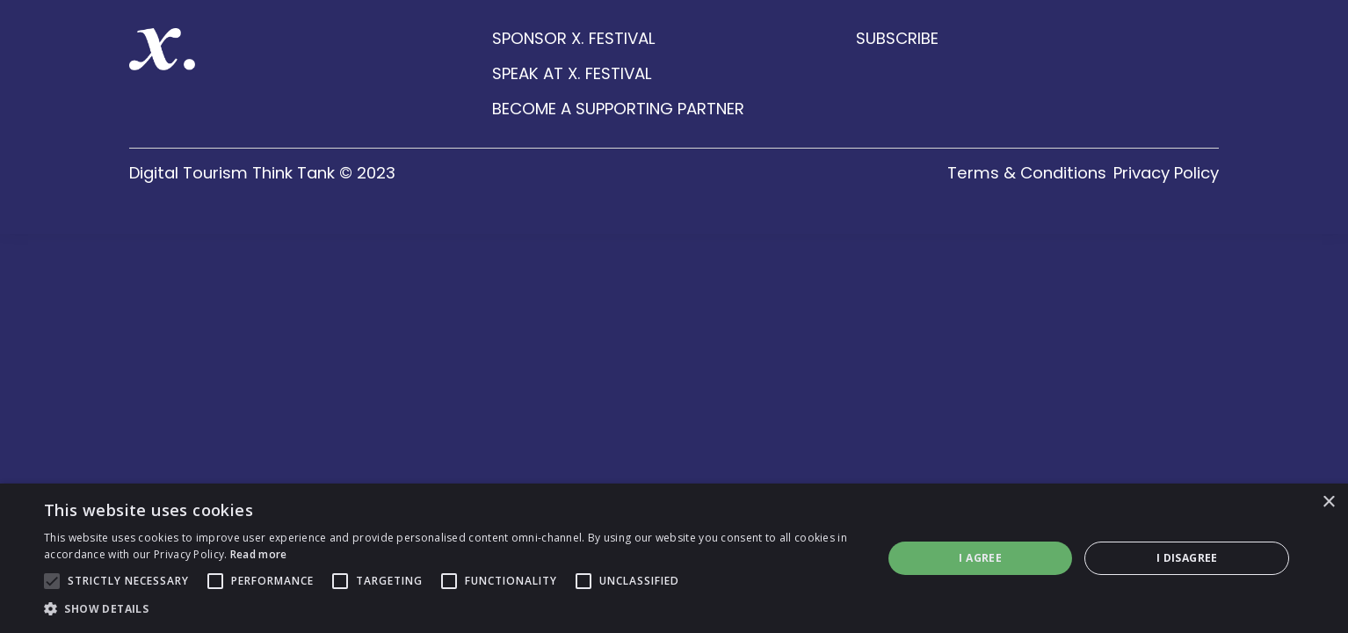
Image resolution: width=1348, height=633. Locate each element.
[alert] (674, 558)
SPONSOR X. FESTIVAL (574, 38)
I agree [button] (980, 557)
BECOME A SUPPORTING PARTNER (618, 109)
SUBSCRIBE (897, 38)
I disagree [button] (1187, 557)
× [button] (1328, 502)
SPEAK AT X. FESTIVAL (572, 73)
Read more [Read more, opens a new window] (258, 554)
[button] (451, 609)
